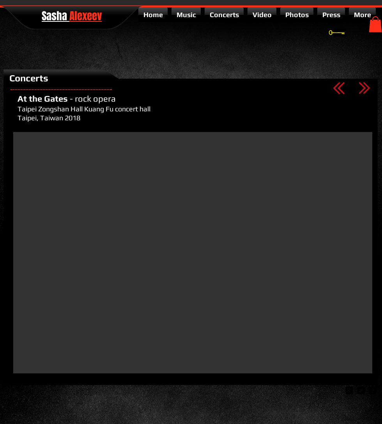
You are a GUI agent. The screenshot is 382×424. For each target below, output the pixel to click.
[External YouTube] (192, 253)
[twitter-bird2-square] (361, 390)
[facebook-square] (373, 390)
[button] (375, 24)
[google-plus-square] (349, 390)
